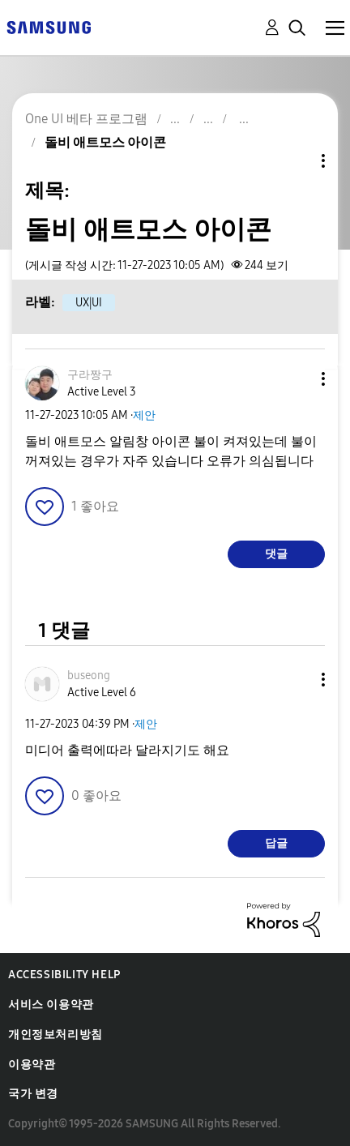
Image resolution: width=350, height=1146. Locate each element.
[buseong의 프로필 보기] (88, 675)
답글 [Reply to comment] (276, 843)
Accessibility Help (64, 974)
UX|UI (88, 303)
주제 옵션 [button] (296, 160)
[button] (296, 378)
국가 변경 (33, 1094)
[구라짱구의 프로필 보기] (90, 375)
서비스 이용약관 (51, 1004)
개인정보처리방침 (55, 1034)
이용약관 (31, 1064)
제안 (144, 415)
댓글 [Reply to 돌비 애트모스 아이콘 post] (276, 554)
